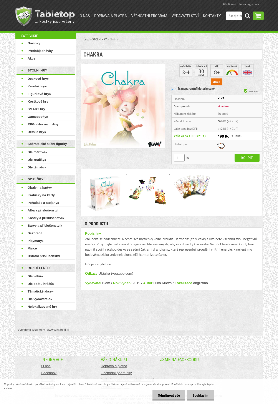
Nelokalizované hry (42, 306)
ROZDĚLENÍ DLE (41, 268)
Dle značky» (37, 159)
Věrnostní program (149, 15)
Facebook (48, 373)
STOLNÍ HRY (37, 70)
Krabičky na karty (41, 195)
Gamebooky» (38, 116)
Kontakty (212, 15)
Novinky (34, 43)
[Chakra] (123, 66)
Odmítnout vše (169, 395)
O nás (85, 15)
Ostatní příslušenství (44, 256)
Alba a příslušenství (43, 210)
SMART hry (36, 109)
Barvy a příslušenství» (45, 225)
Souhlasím (200, 395)
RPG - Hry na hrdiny (43, 124)
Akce (31, 58)
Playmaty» (36, 241)
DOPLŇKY (35, 179)
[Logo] (45, 16)
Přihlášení (229, 4)
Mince (32, 248)
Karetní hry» (37, 86)
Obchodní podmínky (116, 373)
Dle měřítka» (37, 152)
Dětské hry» (37, 132)
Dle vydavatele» (40, 299)
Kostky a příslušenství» (46, 218)
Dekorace (35, 233)
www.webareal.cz (58, 329)
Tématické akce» (40, 291)
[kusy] (179, 157)
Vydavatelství (185, 15)
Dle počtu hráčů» (41, 284)
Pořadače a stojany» (43, 202)
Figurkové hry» (39, 94)
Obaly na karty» (40, 187)
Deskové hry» (38, 78)
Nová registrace (249, 4)
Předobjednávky (40, 51)
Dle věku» (35, 276)
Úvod (86, 39)
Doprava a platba (110, 15)
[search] (247, 17)
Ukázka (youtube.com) (115, 273)
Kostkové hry (38, 101)
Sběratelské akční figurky (47, 144)
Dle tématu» (37, 167)
